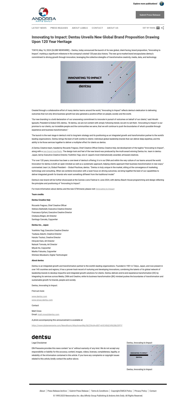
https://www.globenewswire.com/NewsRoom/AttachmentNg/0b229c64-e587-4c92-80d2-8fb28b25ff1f (77, 325)
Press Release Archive (57, 391)
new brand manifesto (52, 151)
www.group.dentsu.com (42, 300)
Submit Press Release (78, 391)
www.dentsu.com (39, 296)
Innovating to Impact (105, 189)
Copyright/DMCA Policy (121, 391)
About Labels (80, 28)
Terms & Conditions (99, 391)
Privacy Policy (140, 391)
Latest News (39, 28)
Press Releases (59, 28)
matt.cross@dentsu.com (48, 314)
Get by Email (151, 28)
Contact (97, 28)
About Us (112, 28)
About (42, 391)
